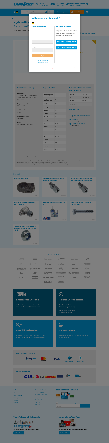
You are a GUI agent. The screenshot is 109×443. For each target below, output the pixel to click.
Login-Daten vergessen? (42, 62)
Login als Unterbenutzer (42, 60)
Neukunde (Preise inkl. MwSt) (66, 47)
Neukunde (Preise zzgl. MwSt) (66, 42)
